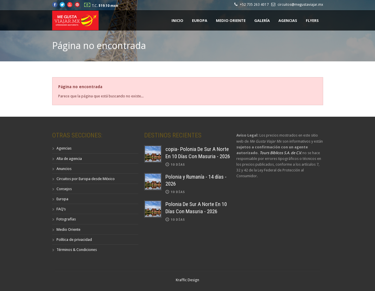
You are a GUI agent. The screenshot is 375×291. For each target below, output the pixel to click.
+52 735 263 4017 (255, 5)
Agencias (287, 20)
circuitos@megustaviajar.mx (300, 5)
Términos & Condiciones (76, 249)
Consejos (64, 189)
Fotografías (66, 219)
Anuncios (63, 169)
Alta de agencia (69, 158)
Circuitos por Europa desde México (85, 179)
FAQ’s (61, 209)
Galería (262, 20)
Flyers (312, 20)
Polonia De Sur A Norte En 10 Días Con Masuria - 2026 (196, 208)
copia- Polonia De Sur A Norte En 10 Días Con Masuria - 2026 (197, 153)
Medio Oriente (231, 20)
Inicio (177, 20)
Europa (199, 20)
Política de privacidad (74, 239)
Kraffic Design (187, 280)
